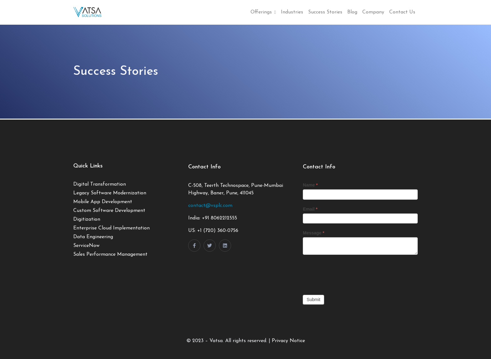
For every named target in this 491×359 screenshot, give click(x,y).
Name (310, 184)
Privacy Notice (288, 340)
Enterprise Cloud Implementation (111, 228)
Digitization (86, 219)
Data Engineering (93, 236)
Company (373, 12)
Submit (313, 299)
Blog (352, 12)
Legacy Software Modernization (109, 193)
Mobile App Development (102, 201)
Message (313, 232)
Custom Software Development (109, 210)
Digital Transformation (99, 184)
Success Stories (325, 12)
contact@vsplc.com (210, 205)
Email (310, 209)
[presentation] (350, 273)
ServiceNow (86, 245)
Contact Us (402, 12)
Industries (292, 12)
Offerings (263, 12)
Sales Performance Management (110, 254)
